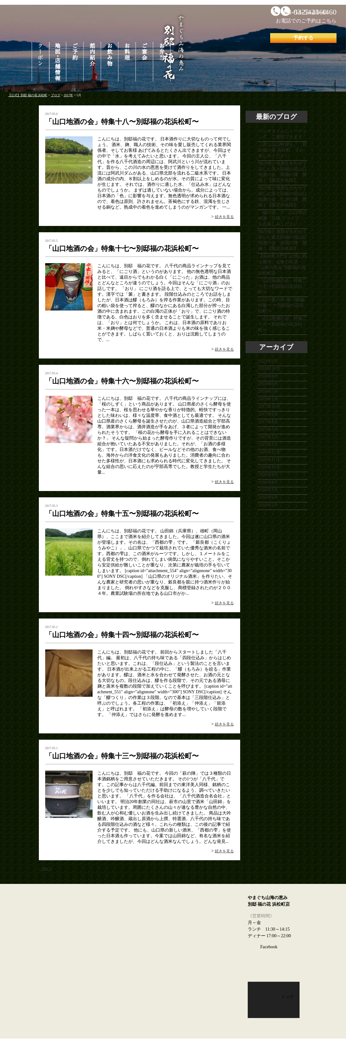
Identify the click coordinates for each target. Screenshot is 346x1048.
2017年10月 (269, 406)
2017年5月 (268, 414)
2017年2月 (268, 437)
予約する (303, 37)
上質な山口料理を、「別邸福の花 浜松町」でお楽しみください (282, 150)
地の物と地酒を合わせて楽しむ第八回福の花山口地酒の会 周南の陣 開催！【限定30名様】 (282, 172)
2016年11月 (269, 459)
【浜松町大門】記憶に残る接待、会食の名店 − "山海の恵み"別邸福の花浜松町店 (282, 264)
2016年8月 (268, 482)
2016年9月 (268, 474)
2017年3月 (268, 429)
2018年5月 (268, 391)
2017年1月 (268, 444)
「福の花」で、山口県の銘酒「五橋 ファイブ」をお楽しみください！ (282, 218)
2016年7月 (268, 490)
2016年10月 (269, 467)
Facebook (268, 946)
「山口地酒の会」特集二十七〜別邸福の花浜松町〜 (282, 286)
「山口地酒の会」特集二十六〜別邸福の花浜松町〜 (282, 324)
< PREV (45, 869)
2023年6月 (268, 361)
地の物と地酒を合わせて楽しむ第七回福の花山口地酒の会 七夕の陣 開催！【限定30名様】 (282, 196)
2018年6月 (268, 384)
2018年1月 (268, 399)
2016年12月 (269, 452)
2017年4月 (268, 421)
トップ (287, 996)
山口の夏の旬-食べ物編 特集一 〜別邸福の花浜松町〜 (281, 305)
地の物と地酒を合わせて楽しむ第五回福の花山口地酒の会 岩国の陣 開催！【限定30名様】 (282, 240)
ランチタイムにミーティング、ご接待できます (282, 134)
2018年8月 (268, 376)
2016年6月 (268, 497)
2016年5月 (268, 505)
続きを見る (224, 217)
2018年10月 (269, 368)
